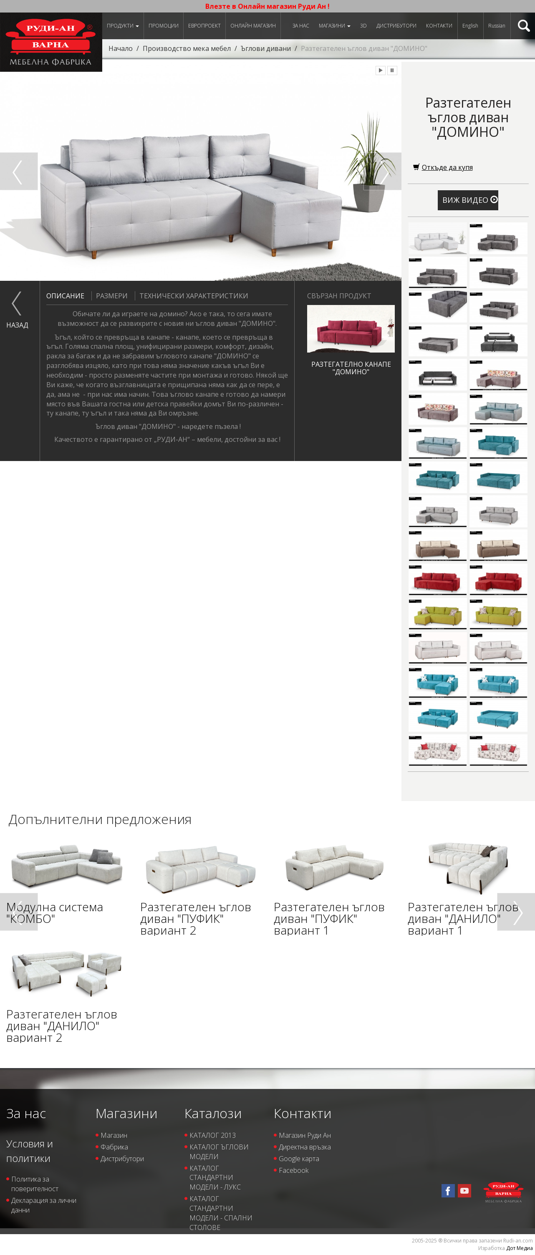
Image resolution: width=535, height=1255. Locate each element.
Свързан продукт (339, 295)
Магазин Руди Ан (305, 1135)
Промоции (164, 25)
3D (363, 25)
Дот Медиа (519, 1248)
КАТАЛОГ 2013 (212, 1135)
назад (16, 325)
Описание (65, 295)
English (470, 25)
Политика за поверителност (34, 1183)
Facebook (293, 1170)
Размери (109, 295)
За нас (301, 25)
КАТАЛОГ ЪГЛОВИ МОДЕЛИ (219, 1151)
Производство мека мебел (187, 48)
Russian (496, 25)
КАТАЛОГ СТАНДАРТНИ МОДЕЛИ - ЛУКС (215, 1178)
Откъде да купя (443, 167)
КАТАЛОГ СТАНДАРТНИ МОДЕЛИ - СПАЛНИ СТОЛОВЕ (220, 1213)
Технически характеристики (191, 295)
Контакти (439, 25)
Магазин (114, 1135)
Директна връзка (305, 1147)
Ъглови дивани (266, 48)
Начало (121, 48)
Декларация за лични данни (43, 1205)
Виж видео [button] (470, 200)
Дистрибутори (396, 25)
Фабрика (114, 1147)
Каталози (213, 1113)
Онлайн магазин (253, 25)
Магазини (335, 25)
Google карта (299, 1158)
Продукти (123, 25)
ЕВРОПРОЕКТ (204, 25)
